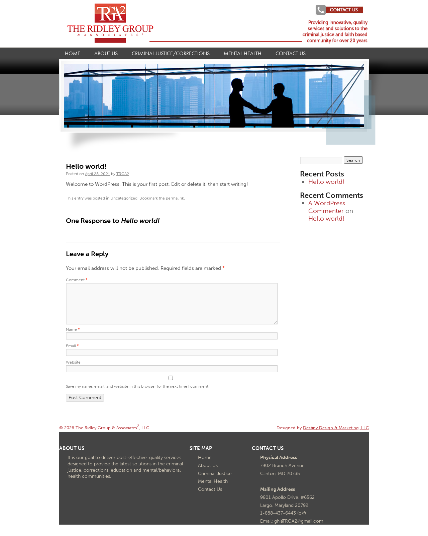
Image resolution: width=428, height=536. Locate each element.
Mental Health (242, 53)
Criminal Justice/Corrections (171, 53)
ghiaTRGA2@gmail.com (298, 521)
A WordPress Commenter (326, 207)
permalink (175, 198)
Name (73, 329)
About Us (106, 53)
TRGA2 (122, 173)
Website (73, 362)
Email (72, 345)
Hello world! (326, 181)
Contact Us (291, 53)
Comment (77, 280)
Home (72, 53)
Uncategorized (123, 198)
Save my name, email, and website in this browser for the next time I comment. (137, 386)
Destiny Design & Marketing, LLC (336, 427)
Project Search (336, 9)
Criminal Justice (215, 473)
